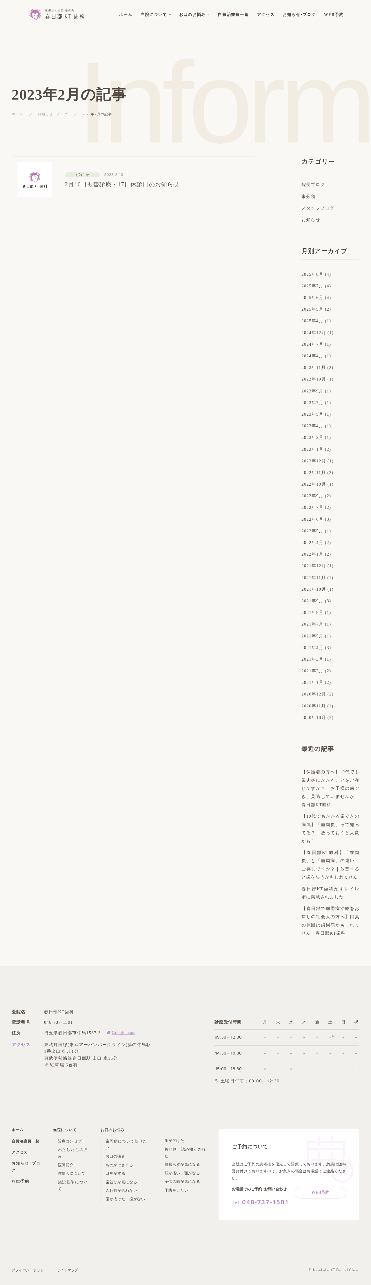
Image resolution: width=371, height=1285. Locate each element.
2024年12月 (313, 332)
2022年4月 (312, 542)
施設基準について (73, 1185)
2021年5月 (312, 636)
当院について (65, 1130)
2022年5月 (312, 531)
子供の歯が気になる (182, 1181)
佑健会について (72, 1173)
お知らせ (310, 219)
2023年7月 (312, 402)
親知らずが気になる (182, 1164)
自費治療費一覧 (25, 1141)
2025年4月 (312, 320)
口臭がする (115, 1173)
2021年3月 (312, 659)
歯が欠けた (174, 1140)
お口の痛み (115, 1156)
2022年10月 (313, 484)
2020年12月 (313, 694)
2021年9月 (312, 601)
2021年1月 (312, 682)
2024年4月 (312, 356)
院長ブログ (313, 184)
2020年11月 (313, 706)
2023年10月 (313, 379)
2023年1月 (312, 449)
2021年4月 (312, 647)
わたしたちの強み (73, 1152)
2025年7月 (312, 286)
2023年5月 (312, 414)
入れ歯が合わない (121, 1190)
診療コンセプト (72, 1141)
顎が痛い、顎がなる (182, 1173)
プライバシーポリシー (30, 1270)
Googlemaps (123, 1032)
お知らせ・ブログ (53, 114)
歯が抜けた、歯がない (125, 1199)
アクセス (21, 1044)
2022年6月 (312, 519)
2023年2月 (312, 437)
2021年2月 (312, 670)
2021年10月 (313, 589)
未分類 (308, 196)
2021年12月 (313, 565)
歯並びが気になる (121, 1182)
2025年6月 (312, 297)
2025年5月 (312, 309)
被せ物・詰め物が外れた (185, 1152)
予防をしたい (176, 1190)
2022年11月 (313, 472)
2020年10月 (313, 717)
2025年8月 (312, 274)
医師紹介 (66, 1165)
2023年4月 (312, 425)
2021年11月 (313, 577)
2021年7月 (312, 624)
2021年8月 (312, 612)
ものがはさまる (119, 1165)
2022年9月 (312, 495)
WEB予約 (20, 1181)
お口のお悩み (112, 1130)
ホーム (17, 114)
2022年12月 (313, 461)
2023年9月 (312, 391)
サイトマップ (67, 1270)
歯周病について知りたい (126, 1144)
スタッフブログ (317, 208)
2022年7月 (312, 507)
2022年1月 (312, 554)
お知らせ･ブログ (26, 1166)
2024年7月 (312, 344)
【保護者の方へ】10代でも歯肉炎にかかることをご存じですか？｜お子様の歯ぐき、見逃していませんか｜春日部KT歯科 (330, 788)
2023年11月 (313, 367)
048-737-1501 (58, 1022)
